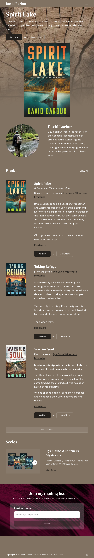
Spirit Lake (21, 14)
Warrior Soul (44, 349)
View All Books (47, 429)
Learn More (36, 37)
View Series (51, 470)
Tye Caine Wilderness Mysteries (62, 453)
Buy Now (14, 37)
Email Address (22, 508)
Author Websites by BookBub (52, 555)
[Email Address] (47, 514)
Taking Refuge (45, 266)
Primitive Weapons (54, 460)
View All (84, 170)
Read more (40, 245)
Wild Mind (63, 464)
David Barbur (16, 3)
